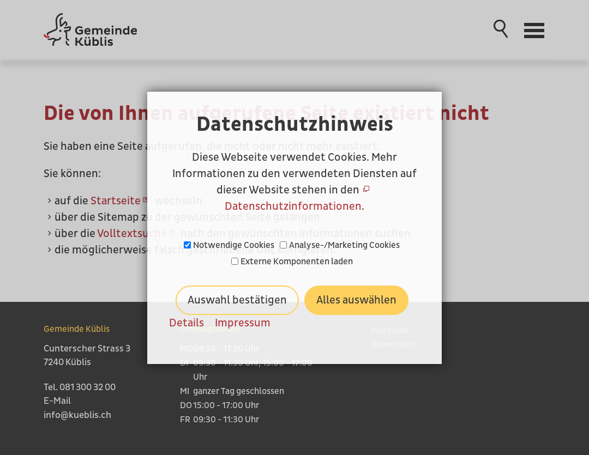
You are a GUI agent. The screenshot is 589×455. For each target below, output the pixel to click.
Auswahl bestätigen (237, 300)
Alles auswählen (356, 300)
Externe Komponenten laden (297, 261)
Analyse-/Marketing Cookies (344, 245)
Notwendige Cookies (233, 245)
